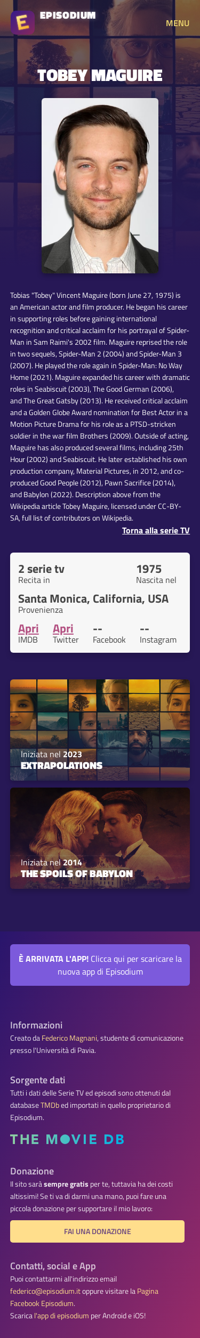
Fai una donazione (97, 1231)
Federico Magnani (69, 1038)
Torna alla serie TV (156, 530)
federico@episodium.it (45, 1291)
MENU (177, 23)
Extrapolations (61, 765)
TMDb (50, 1105)
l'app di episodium (61, 1315)
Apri (28, 628)
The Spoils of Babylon (77, 873)
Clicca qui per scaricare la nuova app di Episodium (100, 965)
